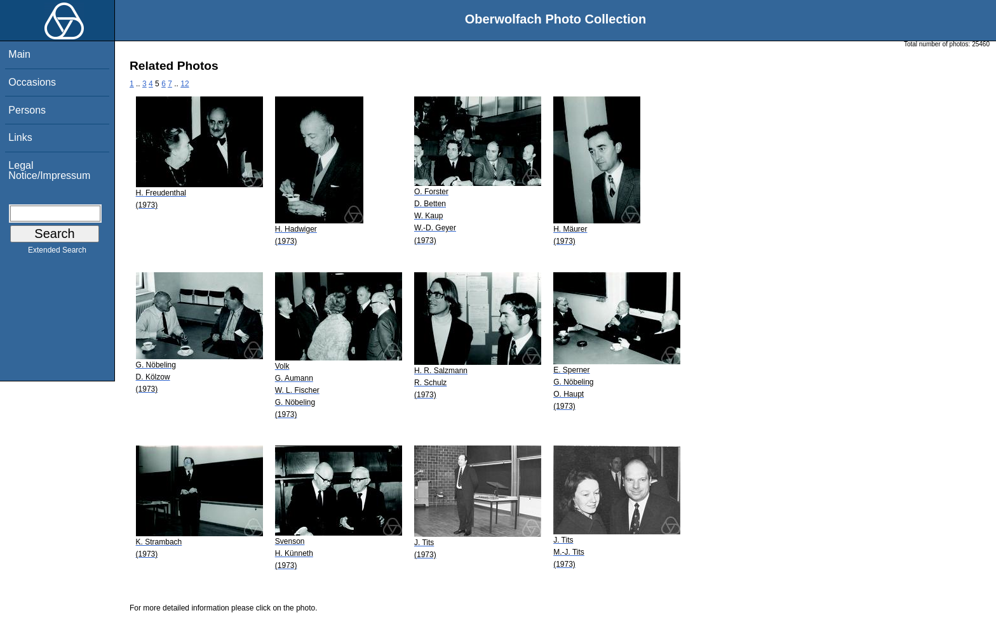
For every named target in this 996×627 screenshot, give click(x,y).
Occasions (32, 82)
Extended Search (57, 252)
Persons (27, 110)
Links (20, 137)
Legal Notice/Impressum (49, 170)
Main (19, 54)
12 (184, 83)
